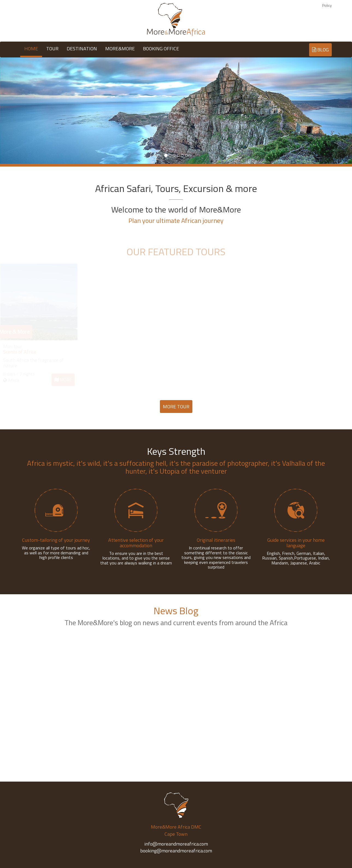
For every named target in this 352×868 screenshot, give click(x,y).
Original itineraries (216, 540)
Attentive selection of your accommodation (136, 542)
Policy (327, 5)
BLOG (320, 49)
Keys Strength (176, 451)
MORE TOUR (176, 406)
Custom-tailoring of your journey (56, 540)
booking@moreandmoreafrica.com (176, 850)
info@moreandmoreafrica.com (176, 843)
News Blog (176, 610)
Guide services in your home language (296, 542)
